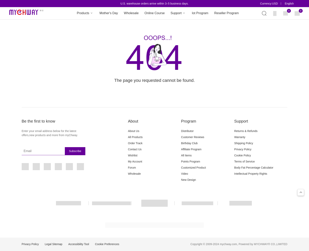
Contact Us (134, 149)
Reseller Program (226, 13)
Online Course (154, 13)
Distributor (187, 131)
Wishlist (132, 155)
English (289, 3)
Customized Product (193, 167)
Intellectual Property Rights (250, 173)
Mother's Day (109, 13)
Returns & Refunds (246, 131)
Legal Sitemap (53, 244)
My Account (135, 161)
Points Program (190, 161)
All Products (135, 137)
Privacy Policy (242, 149)
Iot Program (200, 13)
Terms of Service (244, 161)
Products (85, 13)
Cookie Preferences (107, 244)
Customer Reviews (192, 137)
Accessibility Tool (78, 244)
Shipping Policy (243, 143)
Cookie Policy (242, 155)
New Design (188, 179)
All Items (186, 155)
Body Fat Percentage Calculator (253, 167)
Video (184, 173)
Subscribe (75, 151)
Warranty (239, 137)
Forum (132, 167)
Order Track (135, 143)
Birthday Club (189, 143)
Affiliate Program (191, 149)
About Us (133, 131)
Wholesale (131, 13)
